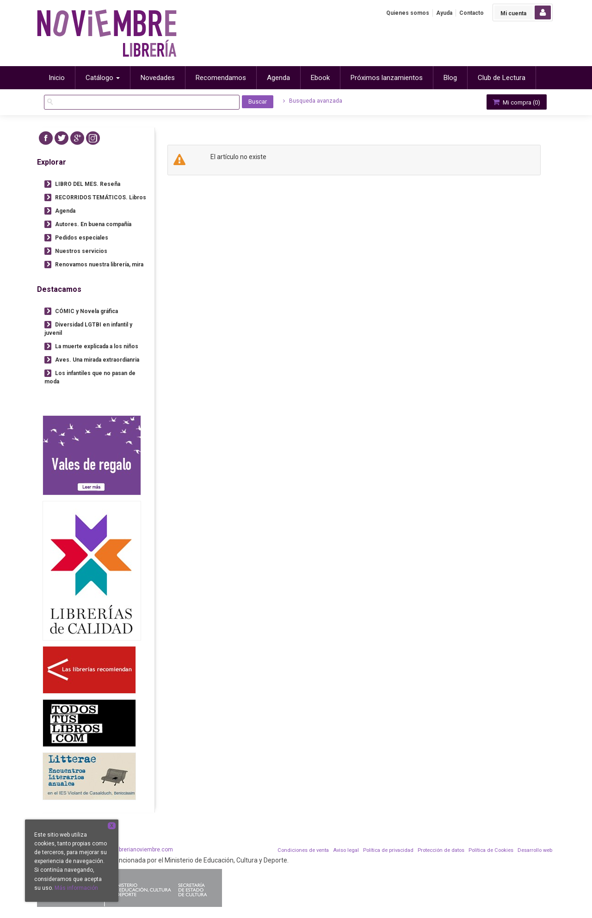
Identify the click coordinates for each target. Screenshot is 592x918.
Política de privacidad (388, 850)
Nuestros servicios (81, 251)
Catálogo (103, 78)
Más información (76, 888)
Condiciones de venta (303, 850)
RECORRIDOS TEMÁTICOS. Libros (100, 197)
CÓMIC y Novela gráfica (86, 311)
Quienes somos (407, 13)
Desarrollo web (535, 850)
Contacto (471, 13)
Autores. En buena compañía (93, 224)
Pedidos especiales (81, 237)
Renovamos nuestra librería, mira (99, 264)
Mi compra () (515, 102)
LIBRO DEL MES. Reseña (87, 184)
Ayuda (444, 13)
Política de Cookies (491, 850)
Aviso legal (346, 850)
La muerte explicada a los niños (96, 346)
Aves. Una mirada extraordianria (97, 360)
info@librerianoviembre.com (137, 849)
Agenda (65, 211)
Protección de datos (441, 850)
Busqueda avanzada (312, 101)
